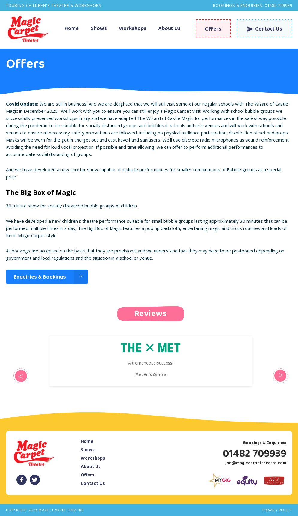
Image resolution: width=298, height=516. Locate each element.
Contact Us (93, 483)
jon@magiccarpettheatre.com (255, 463)
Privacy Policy (277, 509)
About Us (169, 29)
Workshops (132, 29)
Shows (99, 29)
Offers (87, 475)
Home (71, 29)
